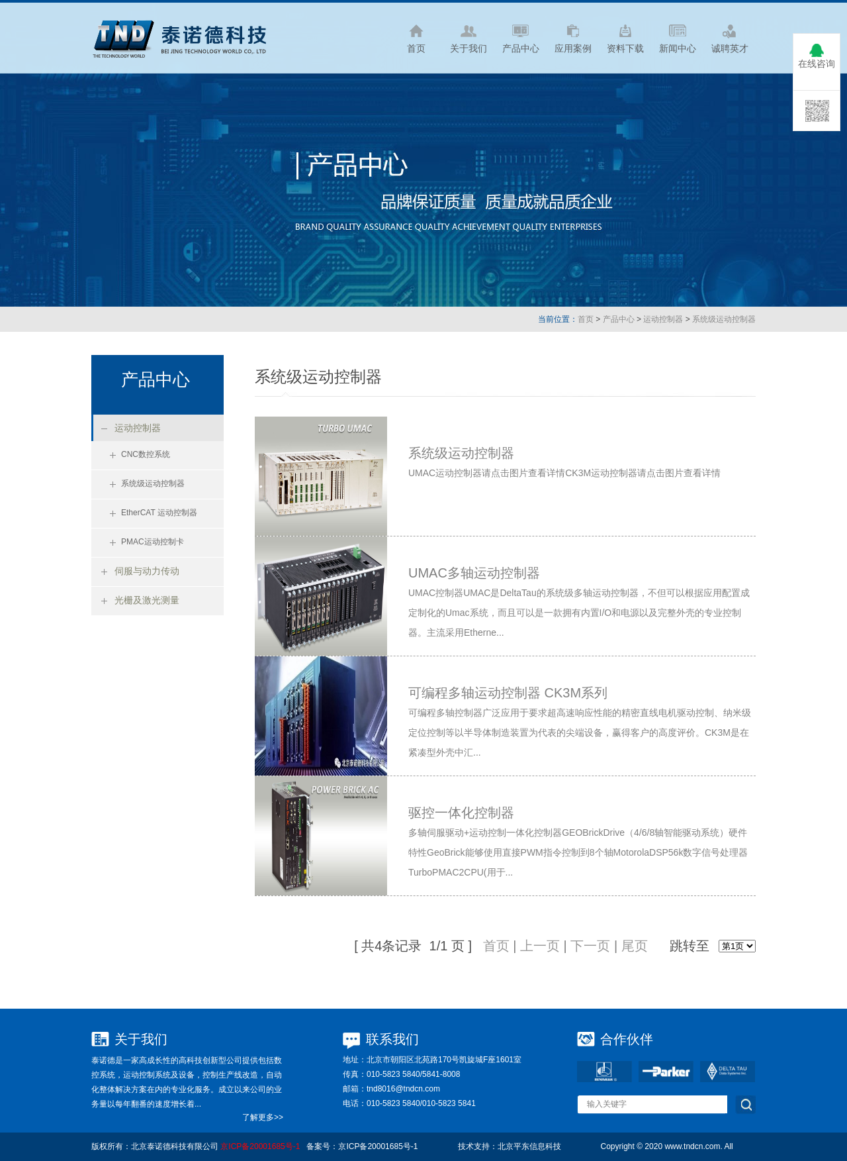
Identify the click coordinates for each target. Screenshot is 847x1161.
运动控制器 (663, 319)
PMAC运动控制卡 (152, 541)
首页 (586, 319)
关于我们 (140, 1039)
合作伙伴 (626, 1039)
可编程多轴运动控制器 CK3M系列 (507, 692)
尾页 (634, 945)
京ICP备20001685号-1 (260, 1146)
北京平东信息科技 (529, 1146)
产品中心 (619, 319)
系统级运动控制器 (724, 319)
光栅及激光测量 (146, 600)
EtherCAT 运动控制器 (159, 512)
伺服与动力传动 (146, 571)
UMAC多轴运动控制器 (474, 573)
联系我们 (392, 1039)
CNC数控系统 (145, 454)
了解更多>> (262, 1117)
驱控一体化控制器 (461, 812)
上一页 (540, 945)
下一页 (590, 945)
